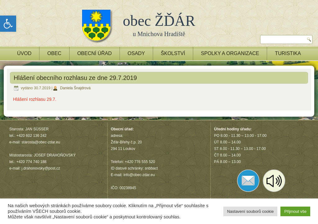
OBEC (54, 53)
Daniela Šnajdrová (75, 88)
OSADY (136, 53)
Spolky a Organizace (230, 53)
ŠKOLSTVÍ (173, 53)
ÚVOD (24, 53)
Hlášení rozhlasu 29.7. (34, 99)
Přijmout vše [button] (295, 211)
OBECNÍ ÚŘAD (94, 53)
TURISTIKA (288, 53)
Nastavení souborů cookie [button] (250, 211)
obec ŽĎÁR (159, 20)
